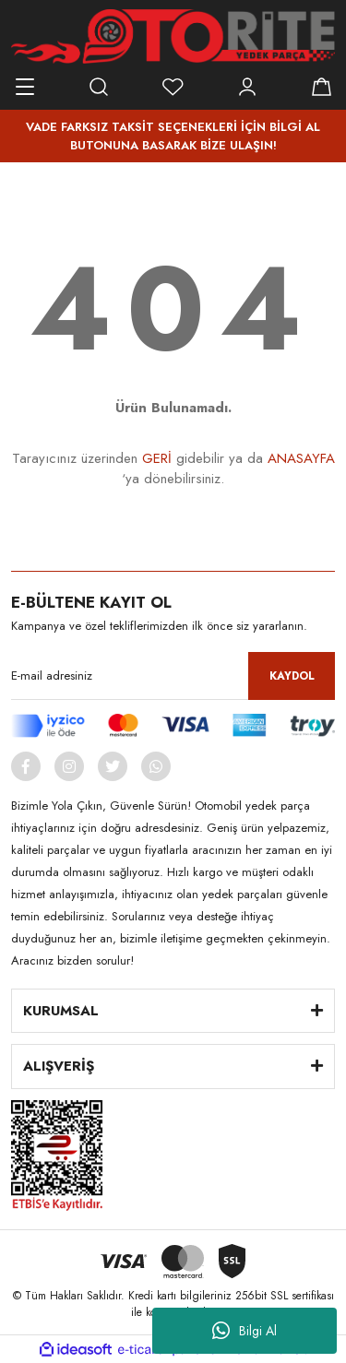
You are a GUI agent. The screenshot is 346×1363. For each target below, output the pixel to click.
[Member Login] (247, 87)
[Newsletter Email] (173, 676)
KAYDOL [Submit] (292, 676)
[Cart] (321, 87)
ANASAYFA (301, 458)
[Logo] (173, 36)
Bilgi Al (244, 1331)
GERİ (157, 458)
